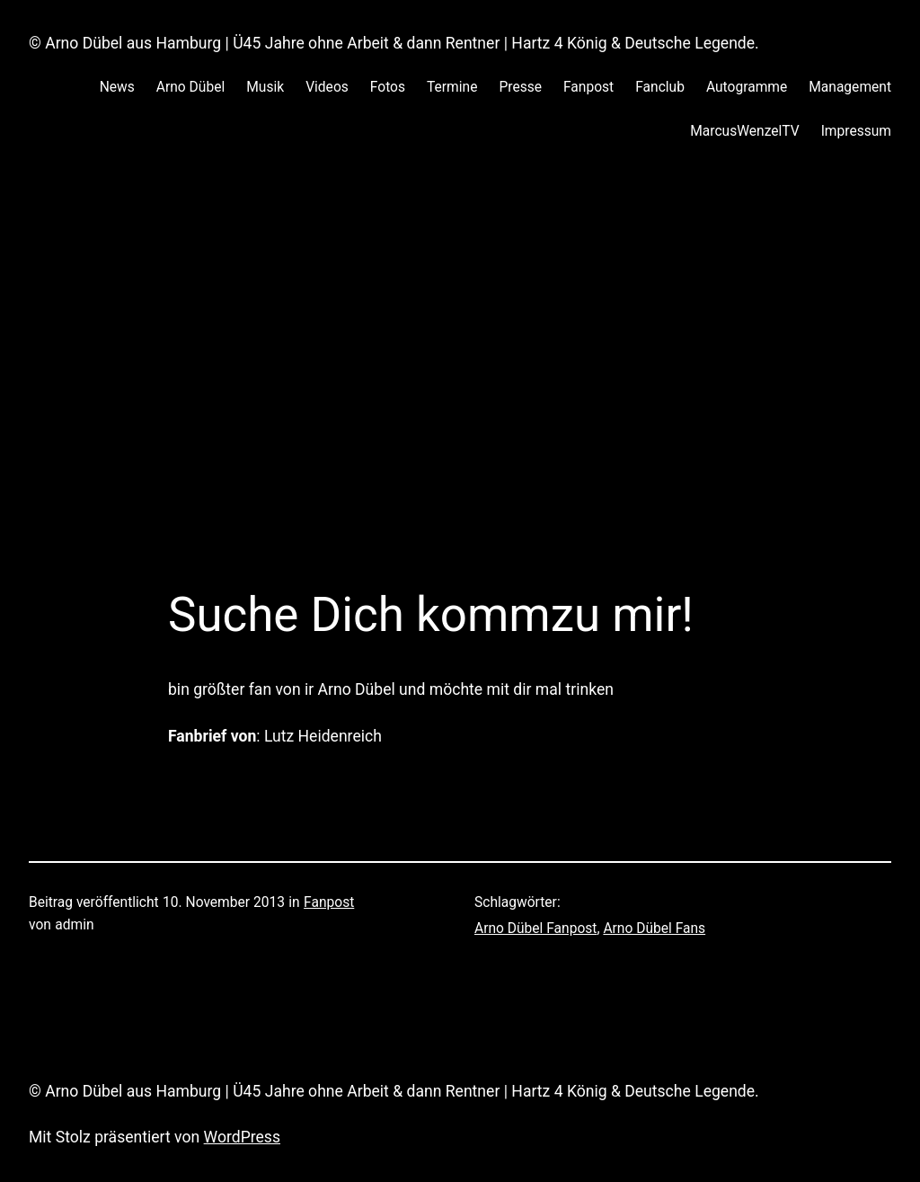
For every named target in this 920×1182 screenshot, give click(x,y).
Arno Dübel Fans (654, 928)
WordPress (242, 1137)
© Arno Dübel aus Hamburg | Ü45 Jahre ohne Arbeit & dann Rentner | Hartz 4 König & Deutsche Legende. (394, 43)
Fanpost (329, 902)
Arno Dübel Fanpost (535, 928)
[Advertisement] (460, 355)
